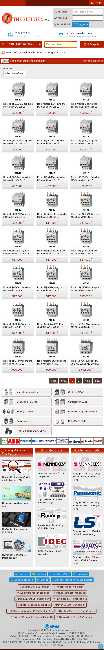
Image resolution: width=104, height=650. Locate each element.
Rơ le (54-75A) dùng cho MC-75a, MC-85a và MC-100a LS (85, 362)
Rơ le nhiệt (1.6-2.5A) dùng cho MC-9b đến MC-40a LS (16, 252)
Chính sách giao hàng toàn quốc (15, 504)
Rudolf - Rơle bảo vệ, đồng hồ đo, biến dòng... (50, 527)
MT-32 (52, 210)
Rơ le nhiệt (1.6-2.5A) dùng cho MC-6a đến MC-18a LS (84, 105)
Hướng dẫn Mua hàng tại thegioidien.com (14, 556)
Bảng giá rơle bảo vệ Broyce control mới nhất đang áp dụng (86, 560)
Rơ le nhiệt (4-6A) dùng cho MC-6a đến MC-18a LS (50, 142)
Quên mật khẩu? (62, 24)
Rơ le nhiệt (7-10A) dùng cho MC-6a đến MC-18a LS (51, 178)
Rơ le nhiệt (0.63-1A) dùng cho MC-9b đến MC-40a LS (52, 215)
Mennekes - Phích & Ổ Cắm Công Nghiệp (51, 475)
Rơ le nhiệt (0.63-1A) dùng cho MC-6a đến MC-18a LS (18, 105)
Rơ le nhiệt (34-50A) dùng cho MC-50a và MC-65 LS (17, 362)
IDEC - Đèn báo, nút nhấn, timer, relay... (50, 552)
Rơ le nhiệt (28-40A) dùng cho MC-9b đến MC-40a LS (85, 325)
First (53, 380)
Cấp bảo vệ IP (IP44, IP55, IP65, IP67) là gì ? (50, 501)
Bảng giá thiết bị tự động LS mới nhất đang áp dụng (86, 532)
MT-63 (18, 357)
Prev (63, 380)
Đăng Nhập (82, 24)
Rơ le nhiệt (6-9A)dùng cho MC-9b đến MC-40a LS (50, 288)
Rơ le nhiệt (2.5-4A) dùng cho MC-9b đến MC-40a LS (51, 252)
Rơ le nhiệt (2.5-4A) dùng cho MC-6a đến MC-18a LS (17, 142)
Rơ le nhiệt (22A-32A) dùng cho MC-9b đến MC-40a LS (50, 325)
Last (97, 380)
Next (87, 380)
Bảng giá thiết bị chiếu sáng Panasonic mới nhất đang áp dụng (86, 505)
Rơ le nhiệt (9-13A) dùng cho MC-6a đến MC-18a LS (85, 178)
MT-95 (86, 357)
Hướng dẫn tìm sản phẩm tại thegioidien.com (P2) (16, 478)
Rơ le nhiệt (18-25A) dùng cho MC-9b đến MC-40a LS (17, 325)
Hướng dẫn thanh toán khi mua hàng (14, 530)
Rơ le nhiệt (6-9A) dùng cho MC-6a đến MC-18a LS (16, 178)
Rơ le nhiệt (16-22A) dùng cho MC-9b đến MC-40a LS (85, 288)
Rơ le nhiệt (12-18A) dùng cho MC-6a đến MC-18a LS (17, 215)
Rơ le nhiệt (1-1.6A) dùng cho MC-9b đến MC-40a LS (85, 215)
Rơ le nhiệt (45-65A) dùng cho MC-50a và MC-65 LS (51, 362)
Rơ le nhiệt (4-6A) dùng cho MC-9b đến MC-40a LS (84, 252)
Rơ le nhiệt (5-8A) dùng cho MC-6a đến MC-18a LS (84, 142)
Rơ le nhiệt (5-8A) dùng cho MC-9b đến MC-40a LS (16, 288)
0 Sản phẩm (93, 44)
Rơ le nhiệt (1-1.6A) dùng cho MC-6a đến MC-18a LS (51, 105)
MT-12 (18, 100)
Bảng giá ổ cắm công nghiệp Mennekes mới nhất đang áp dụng (86, 476)
